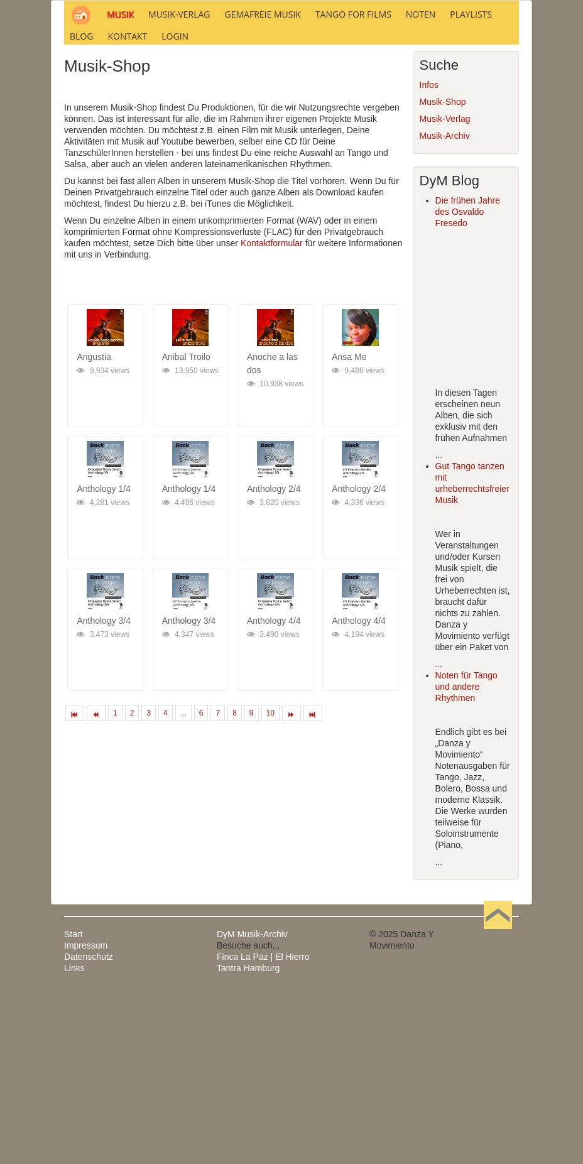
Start (73, 1104)
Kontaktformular (272, 413)
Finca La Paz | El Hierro (263, 1126)
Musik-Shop (443, 271)
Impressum (85, 1115)
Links (74, 1138)
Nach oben (497, 1104)
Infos (429, 254)
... (183, 882)
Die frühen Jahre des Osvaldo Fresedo (468, 381)
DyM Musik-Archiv (252, 1104)
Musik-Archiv (445, 305)
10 (270, 882)
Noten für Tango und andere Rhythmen (466, 856)
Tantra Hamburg (248, 1138)
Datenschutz (88, 1126)
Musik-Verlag (445, 288)
